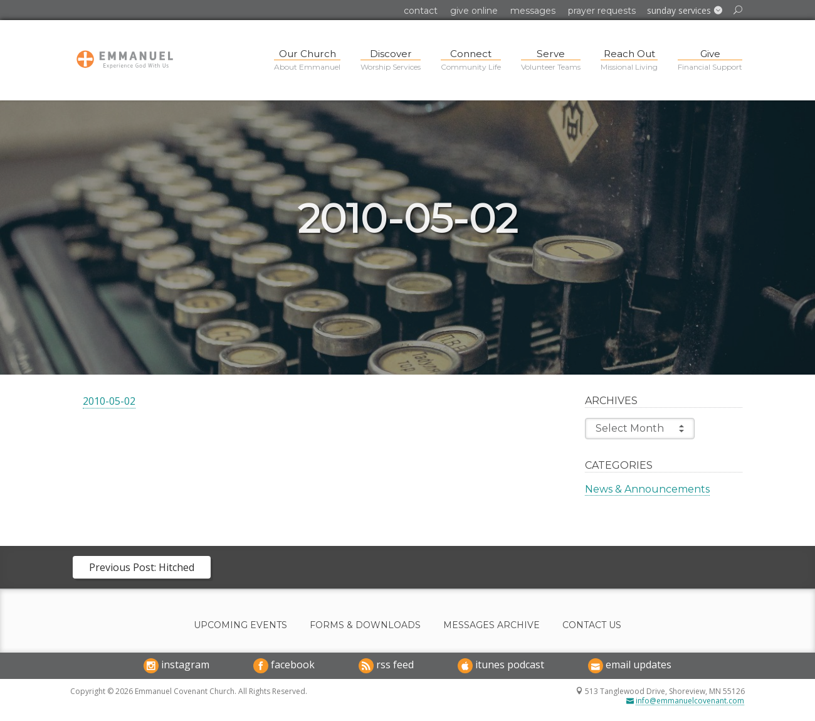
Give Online (474, 10)
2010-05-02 (109, 401)
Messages (532, 10)
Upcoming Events (240, 625)
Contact (421, 10)
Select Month (640, 428)
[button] (684, 11)
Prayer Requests (602, 10)
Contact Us (591, 625)
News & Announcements (647, 489)
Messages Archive (491, 625)
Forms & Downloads (365, 625)
